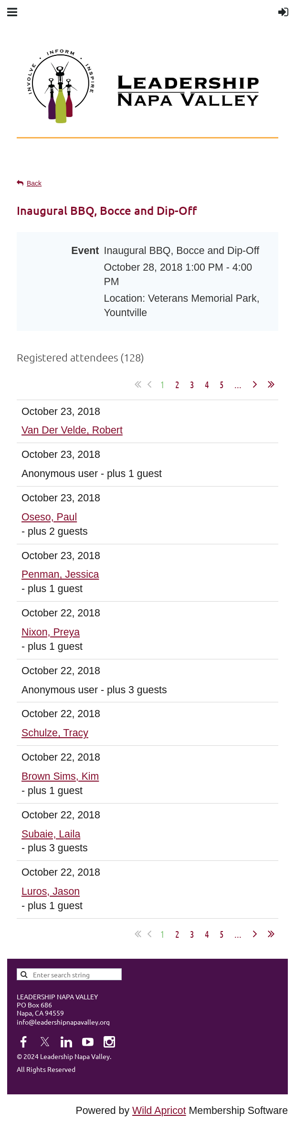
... (237, 384)
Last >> (271, 384)
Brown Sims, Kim (60, 776)
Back (34, 183)
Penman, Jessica (60, 574)
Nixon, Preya (50, 632)
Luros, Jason (50, 891)
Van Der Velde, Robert (72, 430)
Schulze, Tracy (54, 733)
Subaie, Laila (50, 834)
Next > (255, 384)
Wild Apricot (159, 1110)
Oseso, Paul (49, 517)
